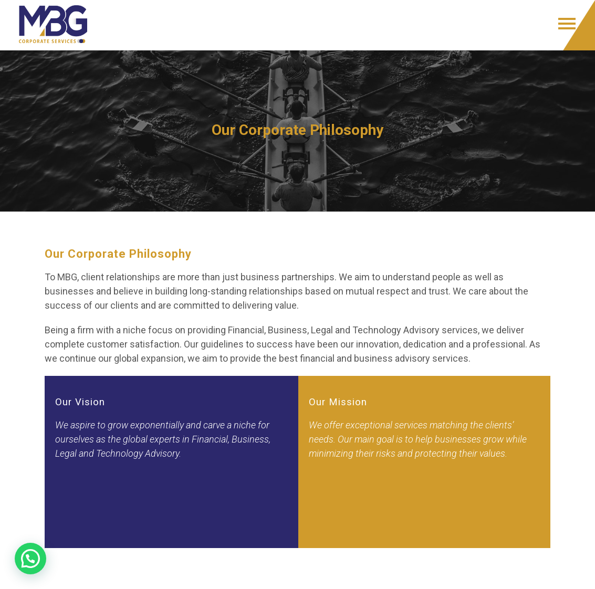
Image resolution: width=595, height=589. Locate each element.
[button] (30, 558)
